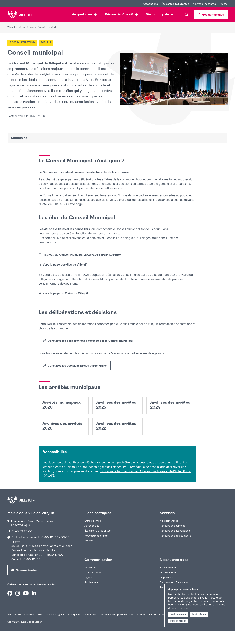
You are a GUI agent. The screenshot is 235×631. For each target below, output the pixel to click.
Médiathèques (168, 567)
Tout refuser (199, 614)
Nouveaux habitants (96, 535)
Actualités (90, 567)
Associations (91, 526)
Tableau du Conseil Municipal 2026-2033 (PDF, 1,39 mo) (82, 254)
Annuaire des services (172, 526)
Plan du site (14, 614)
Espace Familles (169, 572)
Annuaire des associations (175, 531)
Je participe (166, 577)
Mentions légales (54, 614)
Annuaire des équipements (175, 535)
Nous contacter (33, 614)
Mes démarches (169, 521)
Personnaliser (178, 621)
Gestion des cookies (159, 614)
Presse (88, 540)
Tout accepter (178, 614)
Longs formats (92, 572)
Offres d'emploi (93, 521)
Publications (91, 582)
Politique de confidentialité (82, 614)
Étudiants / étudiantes (97, 531)
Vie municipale (26, 27)
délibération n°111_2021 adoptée (79, 275)
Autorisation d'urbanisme (174, 582)
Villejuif (11, 27)
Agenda (88, 577)
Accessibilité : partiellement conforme (123, 614)
